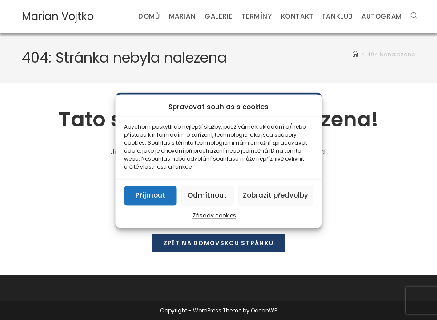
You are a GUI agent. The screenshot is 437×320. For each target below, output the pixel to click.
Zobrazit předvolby (275, 195)
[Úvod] (355, 54)
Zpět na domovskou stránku (219, 243)
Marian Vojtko (58, 16)
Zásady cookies (214, 215)
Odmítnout (207, 195)
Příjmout (150, 195)
